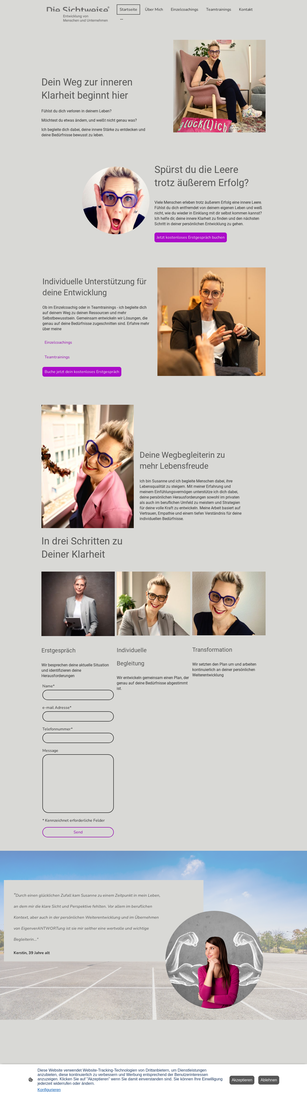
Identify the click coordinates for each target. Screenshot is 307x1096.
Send (78, 832)
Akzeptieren (242, 1080)
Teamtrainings (57, 357)
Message (50, 750)
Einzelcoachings (58, 342)
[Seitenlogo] (78, 14)
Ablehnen (268, 1080)
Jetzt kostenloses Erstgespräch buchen (191, 237)
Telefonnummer (57, 729)
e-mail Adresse (56, 707)
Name (48, 686)
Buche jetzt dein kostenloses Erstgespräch (82, 371)
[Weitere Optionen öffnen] (121, 19)
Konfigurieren (49, 1090)
